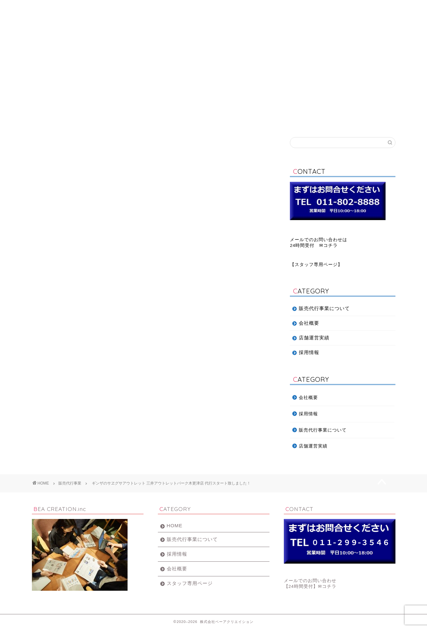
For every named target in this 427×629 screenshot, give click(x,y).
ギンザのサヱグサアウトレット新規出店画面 (117, 302)
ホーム (62, 7)
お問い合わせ (364, 7)
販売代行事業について (123, 7)
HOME (175, 525)
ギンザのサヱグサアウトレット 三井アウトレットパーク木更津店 (151, 391)
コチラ (330, 245)
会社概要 (183, 7)
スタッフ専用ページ (316, 264)
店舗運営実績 (304, 7)
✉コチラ (327, 586)
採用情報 (243, 7)
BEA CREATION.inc (213, 36)
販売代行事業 (45, 147)
